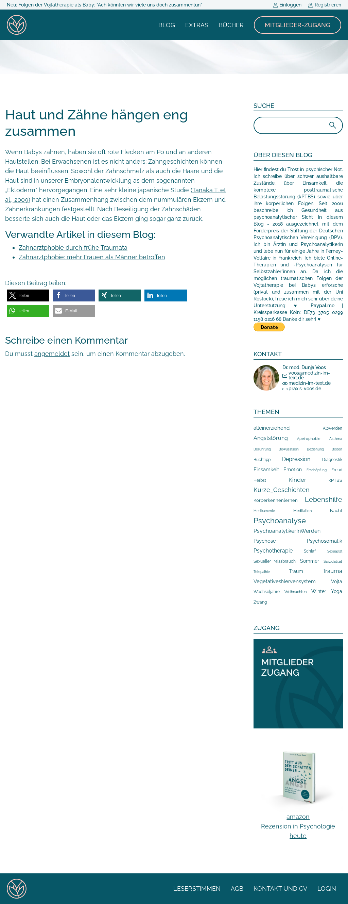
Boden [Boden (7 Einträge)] (337, 449)
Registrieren (324, 4)
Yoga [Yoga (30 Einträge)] (336, 591)
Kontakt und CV (280, 888)
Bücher (231, 25)
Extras (196, 25)
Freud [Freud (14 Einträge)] (336, 469)
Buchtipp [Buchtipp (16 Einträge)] (262, 459)
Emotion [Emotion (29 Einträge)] (292, 469)
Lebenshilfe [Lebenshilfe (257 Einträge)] (323, 499)
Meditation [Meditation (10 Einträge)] (302, 511)
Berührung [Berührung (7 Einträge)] (262, 449)
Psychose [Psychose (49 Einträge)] (265, 541)
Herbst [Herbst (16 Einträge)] (260, 480)
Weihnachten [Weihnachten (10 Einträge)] (295, 592)
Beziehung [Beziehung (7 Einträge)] (315, 449)
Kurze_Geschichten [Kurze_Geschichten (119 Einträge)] (282, 489)
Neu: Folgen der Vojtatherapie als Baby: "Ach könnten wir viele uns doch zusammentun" (104, 4)
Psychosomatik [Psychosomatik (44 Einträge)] (324, 541)
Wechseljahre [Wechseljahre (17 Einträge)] (267, 591)
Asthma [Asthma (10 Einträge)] (335, 439)
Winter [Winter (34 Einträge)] (318, 591)
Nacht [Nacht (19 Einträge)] (336, 510)
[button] (28, 295)
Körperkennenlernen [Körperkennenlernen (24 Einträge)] (276, 500)
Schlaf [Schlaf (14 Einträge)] (310, 551)
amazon (298, 816)
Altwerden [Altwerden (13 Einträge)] (332, 428)
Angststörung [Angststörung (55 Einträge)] (271, 438)
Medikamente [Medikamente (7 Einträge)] (264, 511)
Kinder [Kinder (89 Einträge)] (297, 479)
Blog (166, 25)
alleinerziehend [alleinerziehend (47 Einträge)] (272, 428)
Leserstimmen (197, 888)
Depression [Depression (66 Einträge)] (296, 459)
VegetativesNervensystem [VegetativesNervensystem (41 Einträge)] (285, 581)
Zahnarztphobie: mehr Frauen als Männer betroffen (92, 257)
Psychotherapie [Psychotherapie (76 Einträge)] (273, 550)
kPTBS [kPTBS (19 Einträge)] (335, 480)
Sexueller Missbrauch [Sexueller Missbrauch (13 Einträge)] (275, 561)
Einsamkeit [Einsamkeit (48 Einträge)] (266, 469)
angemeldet (52, 353)
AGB (237, 888)
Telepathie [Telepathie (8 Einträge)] (262, 572)
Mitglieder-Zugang (297, 25)
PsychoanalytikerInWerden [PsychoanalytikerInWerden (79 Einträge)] (287, 531)
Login (326, 888)
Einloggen (287, 4)
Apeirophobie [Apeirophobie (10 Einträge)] (308, 439)
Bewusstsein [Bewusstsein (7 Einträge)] (289, 449)
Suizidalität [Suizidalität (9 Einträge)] (333, 561)
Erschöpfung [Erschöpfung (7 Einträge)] (317, 470)
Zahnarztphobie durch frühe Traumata (73, 247)
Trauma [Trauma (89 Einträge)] (332, 571)
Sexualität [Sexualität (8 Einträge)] (334, 551)
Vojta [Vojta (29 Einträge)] (336, 581)
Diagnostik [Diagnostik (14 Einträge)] (332, 459)
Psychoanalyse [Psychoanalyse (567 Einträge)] (280, 520)
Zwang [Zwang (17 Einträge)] (260, 602)
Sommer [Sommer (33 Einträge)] (309, 561)
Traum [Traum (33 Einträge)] (296, 571)
